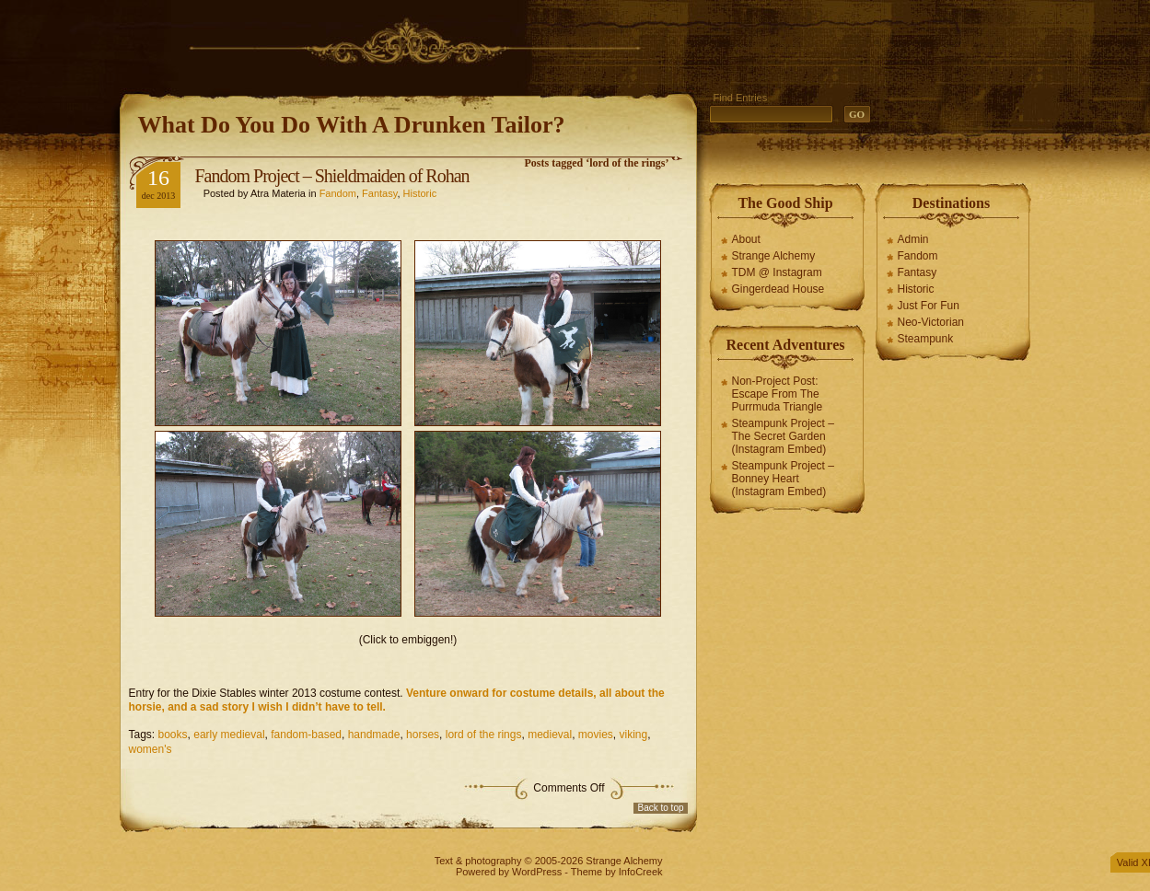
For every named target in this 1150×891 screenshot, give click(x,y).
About (746, 239)
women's (150, 749)
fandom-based (306, 734)
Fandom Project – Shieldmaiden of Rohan (332, 176)
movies (595, 734)
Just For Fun (928, 305)
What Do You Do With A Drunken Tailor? (351, 124)
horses (422, 734)
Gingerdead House (778, 289)
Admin (913, 239)
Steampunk (926, 338)
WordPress (537, 871)
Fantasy (379, 193)
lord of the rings (484, 734)
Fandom (337, 193)
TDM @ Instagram (777, 272)
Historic (420, 193)
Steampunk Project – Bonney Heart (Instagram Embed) (783, 478)
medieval (550, 734)
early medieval (228, 734)
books (173, 734)
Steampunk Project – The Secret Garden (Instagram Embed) (783, 436)
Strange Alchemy (774, 255)
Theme (586, 871)
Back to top (660, 808)
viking (634, 734)
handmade (374, 734)
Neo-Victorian (931, 322)
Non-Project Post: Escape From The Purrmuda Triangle (777, 394)
